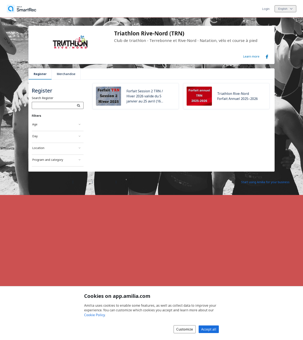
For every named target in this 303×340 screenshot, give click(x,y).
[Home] (21, 9)
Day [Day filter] (35, 136)
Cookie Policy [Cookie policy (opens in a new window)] (94, 315)
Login (266, 9)
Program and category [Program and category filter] (47, 160)
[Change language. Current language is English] (285, 8)
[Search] (79, 105)
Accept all (208, 329)
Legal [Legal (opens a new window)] (121, 182)
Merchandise (66, 74)
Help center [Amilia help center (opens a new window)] (82, 182)
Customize (184, 329)
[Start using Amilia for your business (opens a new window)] (269, 181)
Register (40, 74)
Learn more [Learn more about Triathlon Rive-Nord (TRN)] (251, 56)
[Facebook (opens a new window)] (267, 56)
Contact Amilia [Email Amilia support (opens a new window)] (104, 182)
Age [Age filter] (34, 124)
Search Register (42, 98)
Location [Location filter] (38, 148)
